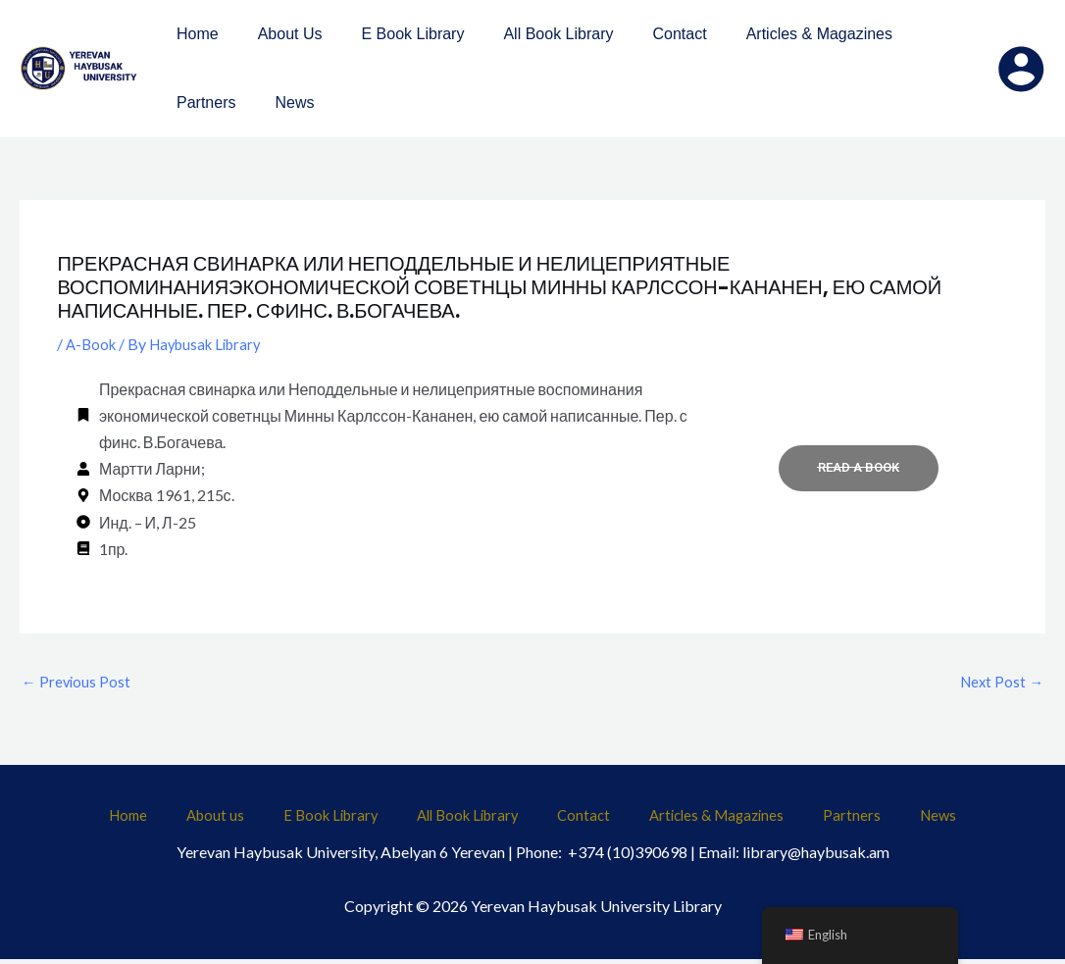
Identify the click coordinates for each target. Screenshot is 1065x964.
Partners (809, 821)
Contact (577, 821)
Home (194, 821)
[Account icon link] (1020, 68)
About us (260, 821)
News (873, 821)
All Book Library (479, 821)
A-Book (93, 343)
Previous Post (77, 683)
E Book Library (357, 821)
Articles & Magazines (693, 821)
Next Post (999, 683)
